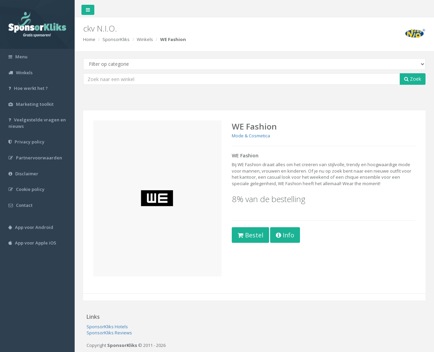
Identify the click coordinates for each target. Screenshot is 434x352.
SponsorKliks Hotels (107, 327)
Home (89, 39)
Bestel (250, 235)
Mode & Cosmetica (251, 136)
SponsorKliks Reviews (109, 333)
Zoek (412, 79)
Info (285, 235)
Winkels (145, 39)
